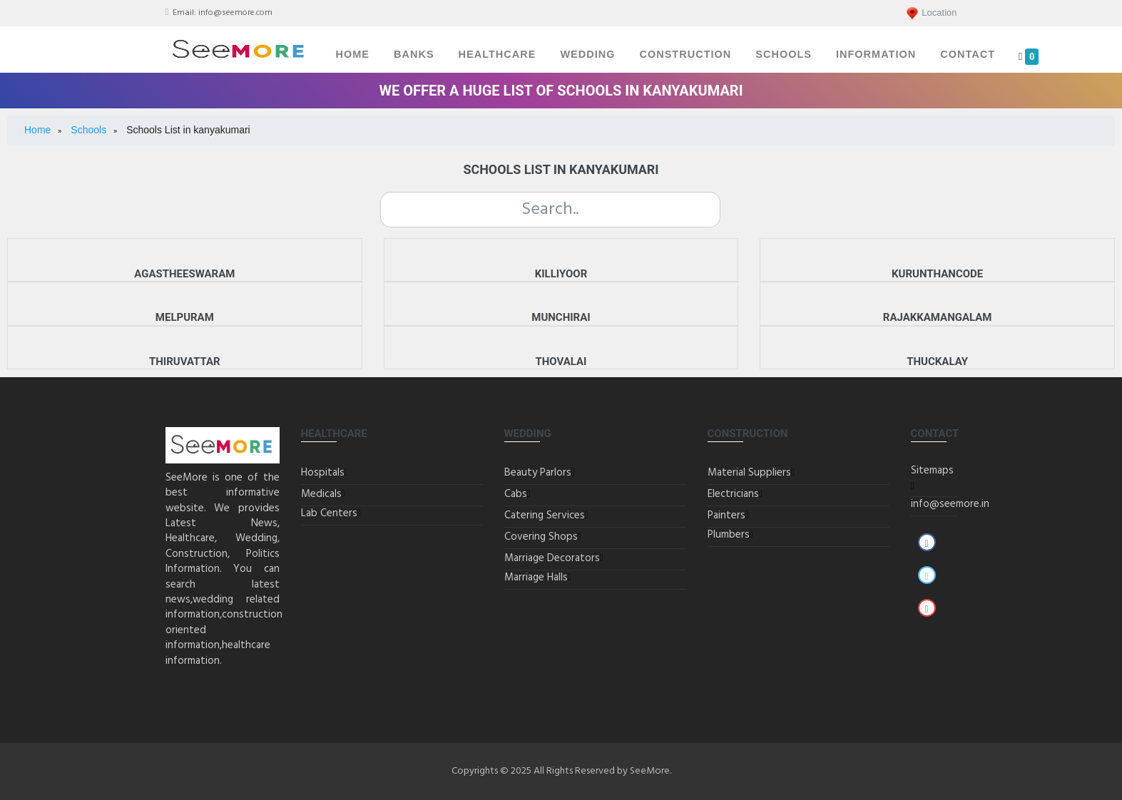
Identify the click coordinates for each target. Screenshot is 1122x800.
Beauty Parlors (537, 473)
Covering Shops (541, 537)
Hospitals (323, 473)
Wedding (587, 54)
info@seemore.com (235, 13)
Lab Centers (329, 513)
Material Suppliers (749, 473)
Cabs (515, 494)
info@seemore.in (950, 504)
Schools (783, 54)
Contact (967, 54)
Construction (685, 54)
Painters (726, 515)
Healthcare (497, 54)
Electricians (733, 494)
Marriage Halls (536, 577)
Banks (414, 54)
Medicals (321, 494)
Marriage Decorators (552, 558)
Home (353, 54)
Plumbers (729, 535)
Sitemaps (932, 470)
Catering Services (544, 515)
